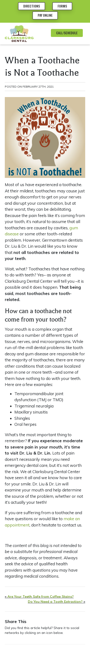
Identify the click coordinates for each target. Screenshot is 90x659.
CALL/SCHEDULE (67, 32)
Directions (31, 6)
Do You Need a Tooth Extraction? (55, 601)
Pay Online (45, 15)
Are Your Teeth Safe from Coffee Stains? (40, 596)
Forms (62, 6)
